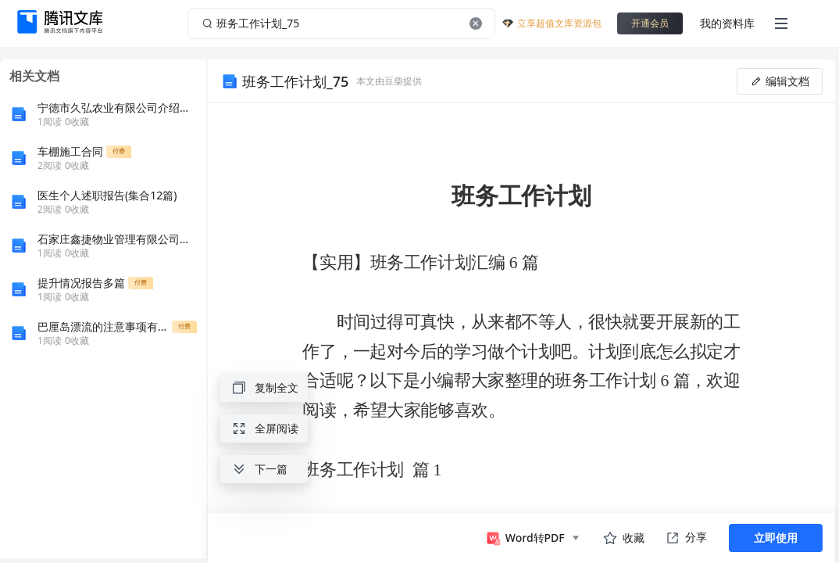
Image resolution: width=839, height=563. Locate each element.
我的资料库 (727, 23)
